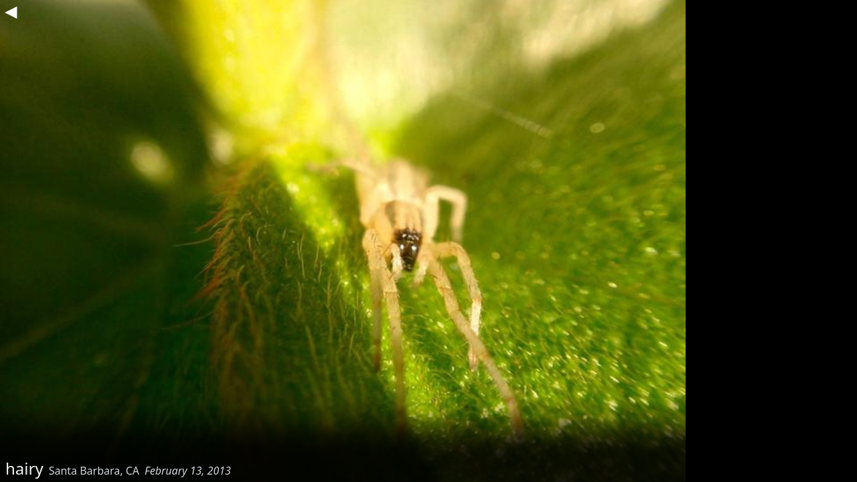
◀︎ (11, 10)
